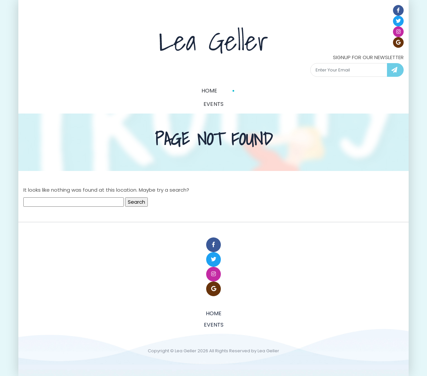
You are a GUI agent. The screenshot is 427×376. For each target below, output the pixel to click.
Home (209, 91)
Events (213, 104)
